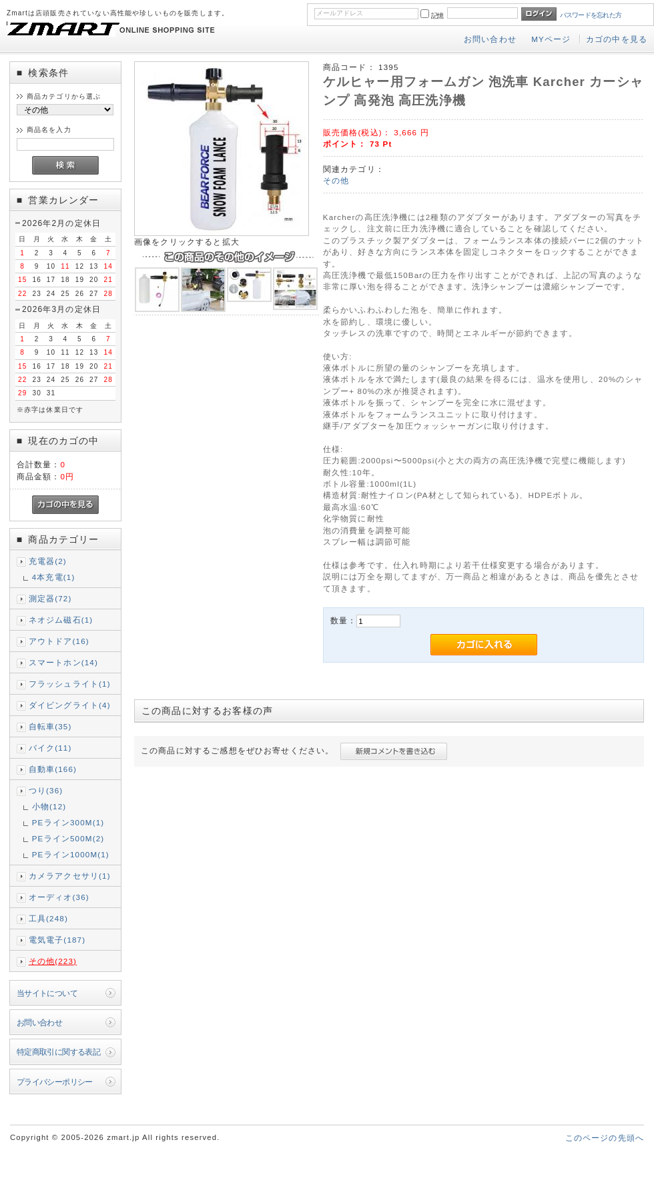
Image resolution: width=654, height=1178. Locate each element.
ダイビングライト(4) (70, 705)
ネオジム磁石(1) (61, 619)
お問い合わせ (490, 39)
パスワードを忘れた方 (591, 15)
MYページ (551, 39)
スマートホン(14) (63, 662)
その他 (336, 180)
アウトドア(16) (59, 641)
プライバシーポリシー (55, 1081)
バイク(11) (50, 747)
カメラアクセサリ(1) (70, 875)
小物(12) (49, 806)
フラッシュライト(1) (70, 683)
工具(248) (48, 918)
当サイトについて (47, 993)
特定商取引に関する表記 (59, 1051)
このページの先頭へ (604, 1137)
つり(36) (46, 790)
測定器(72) (50, 598)
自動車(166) (53, 769)
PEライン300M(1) (68, 822)
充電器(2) (48, 561)
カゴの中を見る (616, 39)
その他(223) (53, 961)
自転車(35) (50, 726)
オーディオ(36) (59, 897)
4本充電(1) (53, 577)
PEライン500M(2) (68, 838)
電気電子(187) (57, 939)
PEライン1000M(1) (70, 854)
